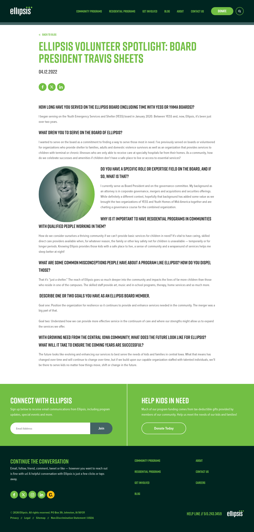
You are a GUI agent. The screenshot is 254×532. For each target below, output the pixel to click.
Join (101, 428)
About (180, 11)
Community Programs (89, 11)
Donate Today (164, 428)
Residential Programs (122, 11)
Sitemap (40, 518)
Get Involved (149, 11)
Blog (167, 11)
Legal (27, 518)
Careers (200, 482)
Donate (222, 11)
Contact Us (197, 11)
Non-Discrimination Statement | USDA (72, 518)
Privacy (14, 518)
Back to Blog (48, 34)
